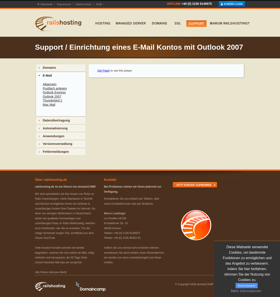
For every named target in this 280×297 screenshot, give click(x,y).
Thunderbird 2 (52, 100)
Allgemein (49, 84)
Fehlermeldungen (56, 151)
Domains (49, 67)
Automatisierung (55, 128)
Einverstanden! (246, 285)
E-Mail (47, 75)
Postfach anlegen (55, 88)
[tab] (61, 68)
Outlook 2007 (52, 96)
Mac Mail (49, 104)
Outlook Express (54, 92)
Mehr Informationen (246, 291)
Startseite (44, 4)
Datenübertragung (56, 120)
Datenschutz (83, 4)
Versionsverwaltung (57, 144)
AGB (99, 4)
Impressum (64, 4)
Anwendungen (53, 136)
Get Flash (103, 70)
